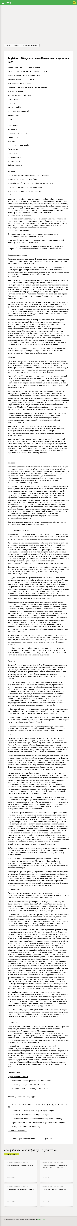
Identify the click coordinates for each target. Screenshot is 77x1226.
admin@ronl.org (41, 1219)
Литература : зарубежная (30, 45)
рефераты (17, 45)
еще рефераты (11, 1154)
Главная (8, 45)
